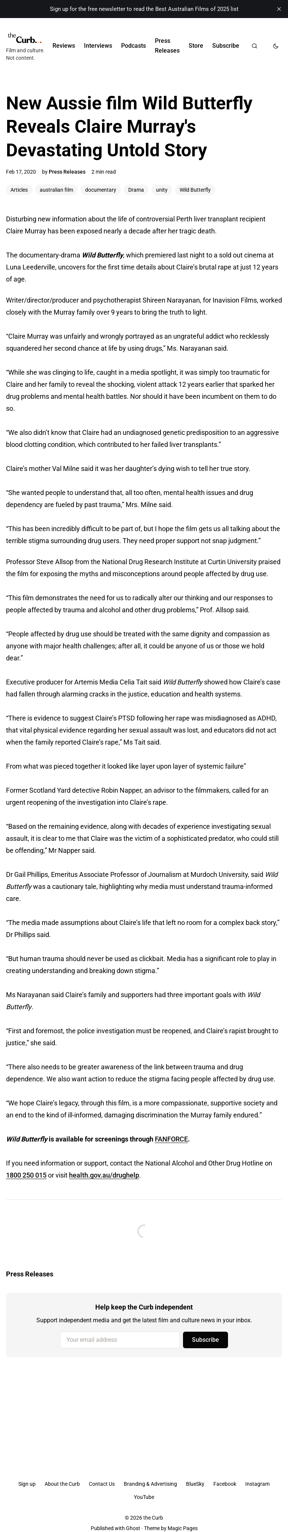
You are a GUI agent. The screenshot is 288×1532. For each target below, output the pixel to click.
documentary (100, 190)
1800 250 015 (26, 1175)
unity (162, 190)
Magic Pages (183, 1528)
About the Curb (62, 1484)
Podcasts (133, 45)
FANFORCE (171, 1139)
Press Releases (167, 45)
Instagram (257, 1484)
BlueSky (195, 1484)
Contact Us (102, 1484)
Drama (136, 190)
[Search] (254, 46)
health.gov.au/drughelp (104, 1175)
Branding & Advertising (150, 1484)
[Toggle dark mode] (276, 46)
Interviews (98, 45)
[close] (279, 9)
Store (196, 45)
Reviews (63, 45)
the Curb (153, 1518)
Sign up (27, 1484)
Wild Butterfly (195, 190)
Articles (19, 190)
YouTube (144, 1497)
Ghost (133, 1528)
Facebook (224, 1484)
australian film (56, 190)
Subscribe (225, 45)
